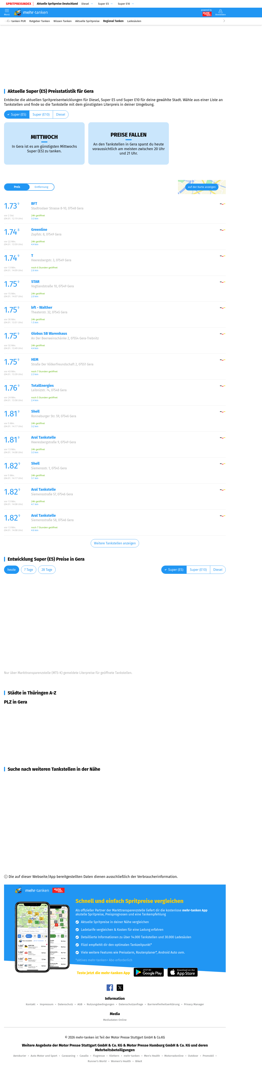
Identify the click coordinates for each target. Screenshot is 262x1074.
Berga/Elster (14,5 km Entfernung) (37, 822)
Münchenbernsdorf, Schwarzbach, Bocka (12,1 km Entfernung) (59, 807)
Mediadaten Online (115, 1020)
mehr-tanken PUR (15, 21)
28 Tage (47, 570)
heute (11, 570)
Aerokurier (19, 1055)
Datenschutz (65, 1004)
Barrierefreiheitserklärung (164, 1004)
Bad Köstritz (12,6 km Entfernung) (36, 814)
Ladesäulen (134, 21)
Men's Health (152, 1055)
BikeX (138, 1061)
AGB (79, 1004)
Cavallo (84, 1055)
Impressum (46, 1004)
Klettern (114, 1055)
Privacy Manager (194, 1004)
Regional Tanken (113, 21)
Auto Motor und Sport (44, 1055)
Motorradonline (174, 1055)
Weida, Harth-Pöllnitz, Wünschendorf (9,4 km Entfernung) (55, 793)
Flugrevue (99, 1055)
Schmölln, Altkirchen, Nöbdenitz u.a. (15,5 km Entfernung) (56, 836)
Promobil (208, 1055)
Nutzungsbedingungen (100, 1004)
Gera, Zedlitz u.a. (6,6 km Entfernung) (39, 778)
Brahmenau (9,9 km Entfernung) (35, 800)
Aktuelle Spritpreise (87, 21)
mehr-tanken (132, 1055)
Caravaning (68, 1055)
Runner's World (97, 1061)
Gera (13, 711)
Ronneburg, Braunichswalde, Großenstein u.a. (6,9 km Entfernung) (63, 785)
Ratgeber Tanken (39, 21)
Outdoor (193, 1055)
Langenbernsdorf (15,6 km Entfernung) (41, 843)
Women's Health (121, 1061)
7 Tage (28, 570)
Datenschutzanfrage (131, 1004)
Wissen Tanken (63, 21)
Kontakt (30, 1004)
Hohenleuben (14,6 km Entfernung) (37, 829)
